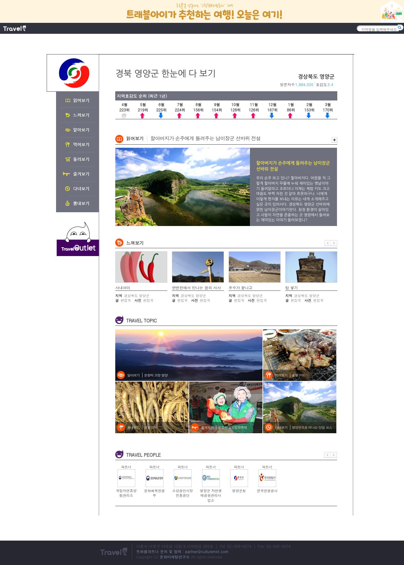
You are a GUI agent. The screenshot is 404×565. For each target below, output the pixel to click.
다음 (334, 243)
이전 (327, 243)
